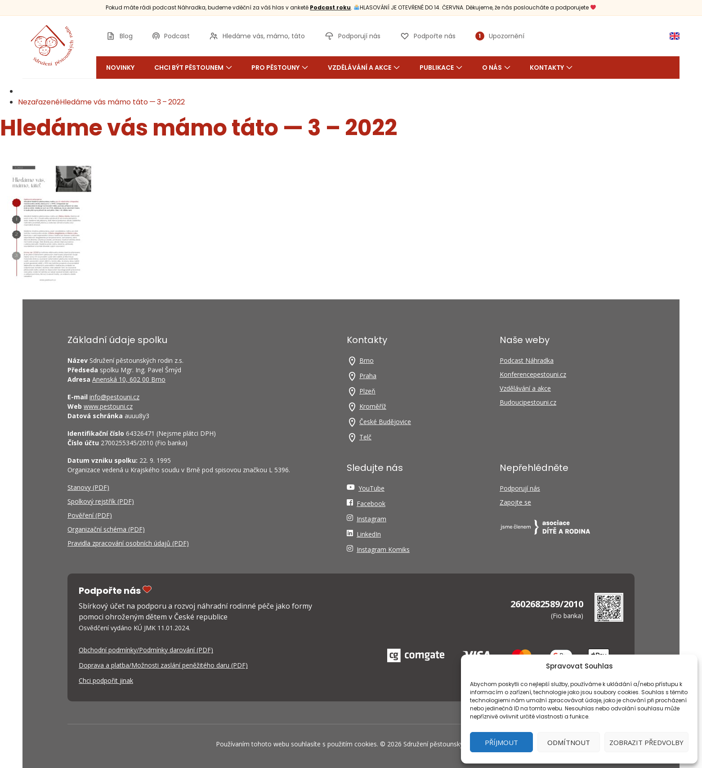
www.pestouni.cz (108, 406)
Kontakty (551, 67)
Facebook (371, 503)
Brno (366, 360)
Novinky (120, 67)
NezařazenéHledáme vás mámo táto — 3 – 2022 (101, 102)
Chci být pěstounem (193, 67)
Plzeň (367, 391)
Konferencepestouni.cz (533, 374)
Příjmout (501, 742)
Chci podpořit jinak (106, 680)
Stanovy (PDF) (88, 487)
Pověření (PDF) (89, 515)
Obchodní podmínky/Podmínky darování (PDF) (146, 650)
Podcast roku (330, 7)
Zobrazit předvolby (646, 742)
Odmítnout (568, 742)
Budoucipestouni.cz (528, 402)
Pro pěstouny (279, 67)
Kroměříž (372, 406)
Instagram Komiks (383, 549)
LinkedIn (369, 534)
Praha (367, 375)
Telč (365, 437)
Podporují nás (520, 488)
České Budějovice (385, 421)
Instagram (371, 519)
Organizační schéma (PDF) (106, 529)
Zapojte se (515, 502)
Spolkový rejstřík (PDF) (100, 501)
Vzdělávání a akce (364, 67)
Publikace (441, 67)
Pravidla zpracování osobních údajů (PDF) (128, 543)
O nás (496, 67)
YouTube (371, 488)
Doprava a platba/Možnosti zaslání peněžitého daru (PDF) (163, 665)
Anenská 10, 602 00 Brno (128, 379)
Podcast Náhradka (527, 360)
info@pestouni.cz (114, 397)
